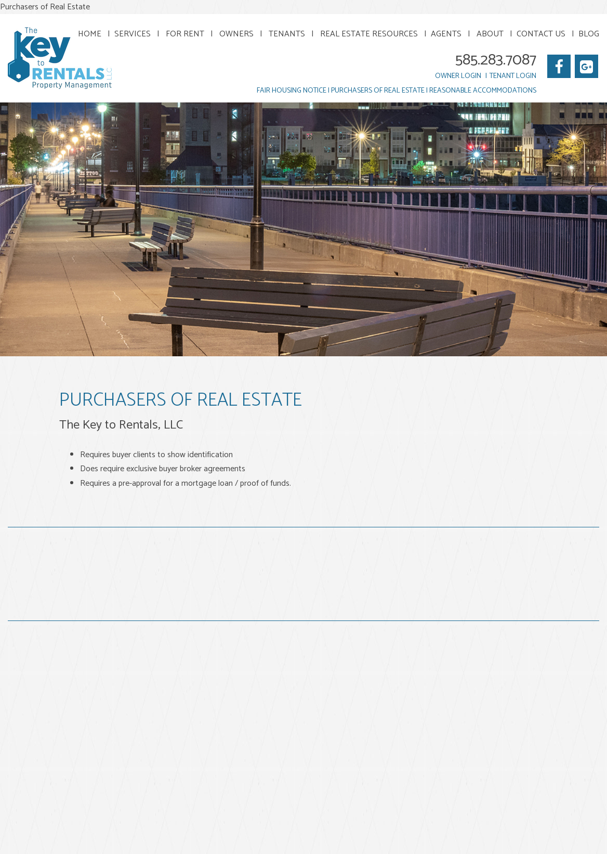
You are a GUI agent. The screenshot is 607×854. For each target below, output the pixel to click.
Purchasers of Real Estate (378, 91)
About (490, 34)
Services (132, 34)
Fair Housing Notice (291, 91)
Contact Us (541, 34)
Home (89, 34)
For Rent (185, 34)
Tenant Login (513, 76)
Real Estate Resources (369, 34)
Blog (588, 34)
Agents (446, 34)
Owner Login (458, 76)
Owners (236, 34)
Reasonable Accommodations (482, 91)
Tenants (287, 34)
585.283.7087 (495, 60)
